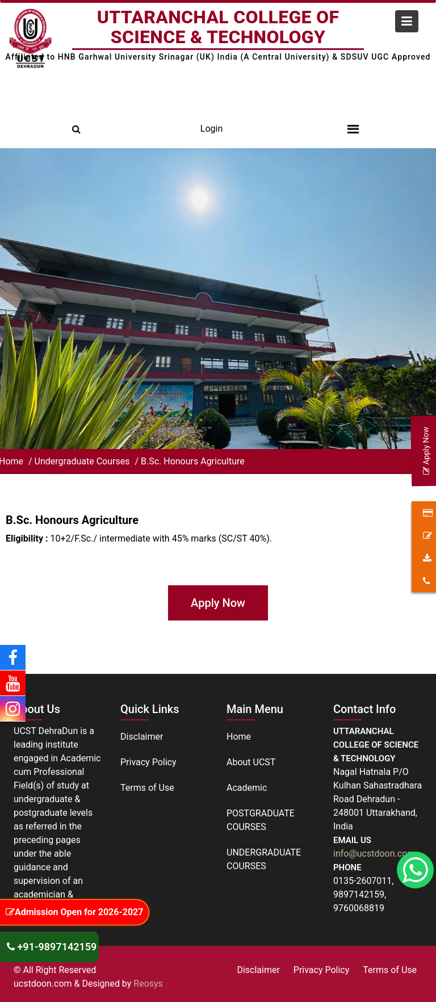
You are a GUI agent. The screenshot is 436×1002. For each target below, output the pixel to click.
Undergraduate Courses (83, 461)
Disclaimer (142, 737)
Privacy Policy (148, 762)
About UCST (251, 762)
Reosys (148, 983)
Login (211, 128)
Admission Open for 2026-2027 (74, 912)
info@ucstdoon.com (374, 853)
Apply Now (218, 603)
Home (239, 737)
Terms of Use (147, 787)
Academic (247, 787)
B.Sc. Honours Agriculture (193, 461)
